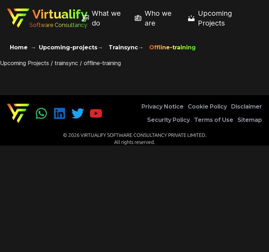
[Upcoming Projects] (221, 18)
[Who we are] (158, 18)
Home (19, 47)
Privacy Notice (163, 106)
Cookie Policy (207, 106)
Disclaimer (246, 106)
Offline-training (172, 47)
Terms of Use (213, 120)
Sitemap (249, 120)
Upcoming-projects (68, 47)
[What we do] (105, 18)
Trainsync (123, 47)
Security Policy (168, 120)
